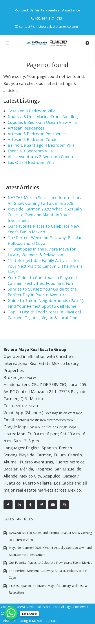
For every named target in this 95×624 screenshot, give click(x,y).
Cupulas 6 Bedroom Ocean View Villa (42, 122)
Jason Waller (27, 378)
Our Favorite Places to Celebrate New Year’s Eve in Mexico (50, 562)
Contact (51, 621)
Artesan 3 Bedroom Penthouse (37, 133)
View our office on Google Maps (53, 427)
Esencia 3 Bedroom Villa (30, 151)
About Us (9, 621)
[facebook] (8, 504)
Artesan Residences (26, 128)
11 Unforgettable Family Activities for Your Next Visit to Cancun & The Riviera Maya (45, 266)
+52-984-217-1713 (24, 406)
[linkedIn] (19, 504)
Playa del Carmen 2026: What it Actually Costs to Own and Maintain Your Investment (45, 214)
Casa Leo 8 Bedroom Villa (31, 110)
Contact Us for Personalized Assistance (47, 10)
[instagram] (64, 504)
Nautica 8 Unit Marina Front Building (43, 116)
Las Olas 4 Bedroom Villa (31, 162)
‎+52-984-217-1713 (48, 18)
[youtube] (52, 504)
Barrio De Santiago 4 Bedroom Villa (41, 145)
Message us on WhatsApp (63, 413)
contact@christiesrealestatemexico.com (48, 26)
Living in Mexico (31, 621)
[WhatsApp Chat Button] (11, 613)
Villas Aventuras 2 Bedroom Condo (40, 156)
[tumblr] (30, 504)
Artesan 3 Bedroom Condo (33, 139)
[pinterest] (41, 504)
